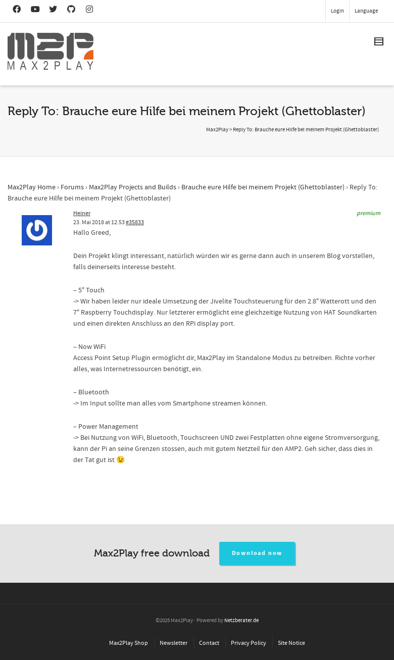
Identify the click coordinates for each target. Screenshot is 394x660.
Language (366, 11)
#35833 (135, 222)
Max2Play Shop (128, 643)
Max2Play (217, 129)
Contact (209, 643)
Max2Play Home (32, 187)
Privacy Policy (248, 643)
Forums (72, 187)
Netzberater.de (241, 620)
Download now (257, 553)
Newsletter (173, 643)
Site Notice (291, 643)
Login (337, 11)
